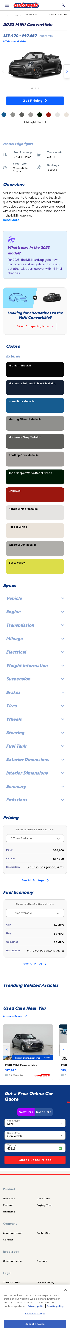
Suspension (35, 679)
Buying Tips (44, 1205)
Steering (35, 732)
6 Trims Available (16, 41)
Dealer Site (43, 1233)
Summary (35, 786)
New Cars (26, 1112)
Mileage (35, 638)
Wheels (35, 719)
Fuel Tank (35, 746)
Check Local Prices (35, 1160)
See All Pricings (35, 880)
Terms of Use (11, 1282)
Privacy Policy (45, 1282)
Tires (35, 705)
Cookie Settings (35, 1313)
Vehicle (35, 598)
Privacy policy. (36, 1306)
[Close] (65, 1290)
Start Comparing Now (35, 326)
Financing (9, 1211)
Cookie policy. (55, 1306)
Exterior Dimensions (35, 759)
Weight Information (35, 665)
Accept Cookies (35, 1324)
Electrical (35, 652)
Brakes (35, 692)
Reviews (8, 1205)
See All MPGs (35, 963)
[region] (35, 1308)
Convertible (31, 14)
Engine (35, 611)
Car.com (42, 1261)
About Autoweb (12, 1233)
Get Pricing (35, 101)
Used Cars (43, 1112)
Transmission (35, 625)
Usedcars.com (12, 1261)
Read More (11, 220)
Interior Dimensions (35, 773)
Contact (8, 1239)
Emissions (35, 800)
